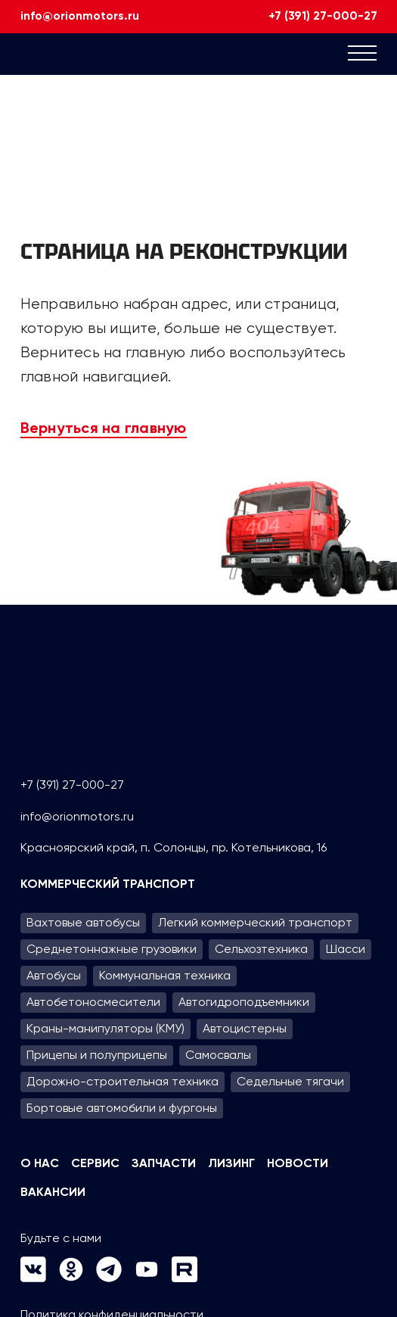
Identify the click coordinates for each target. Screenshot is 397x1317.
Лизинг (231, 1164)
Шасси (345, 949)
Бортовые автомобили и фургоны (121, 1108)
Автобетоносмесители (93, 1002)
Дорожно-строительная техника (122, 1081)
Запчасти (164, 1164)
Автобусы (53, 975)
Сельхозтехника (261, 949)
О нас (39, 1164)
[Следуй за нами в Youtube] (147, 1278)
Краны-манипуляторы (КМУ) (105, 1028)
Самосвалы (218, 1055)
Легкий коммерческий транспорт (255, 922)
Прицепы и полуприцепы (96, 1055)
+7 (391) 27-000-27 (322, 17)
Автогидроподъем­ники (243, 1002)
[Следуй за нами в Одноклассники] (71, 1278)
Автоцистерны (245, 1028)
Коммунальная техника (165, 975)
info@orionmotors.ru (79, 17)
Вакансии (52, 1193)
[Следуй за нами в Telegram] (109, 1278)
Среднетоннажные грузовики (111, 949)
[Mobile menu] (362, 55)
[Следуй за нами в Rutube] (184, 1278)
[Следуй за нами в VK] (33, 1278)
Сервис (95, 1164)
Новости (297, 1164)
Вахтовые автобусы (83, 922)
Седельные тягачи (290, 1081)
